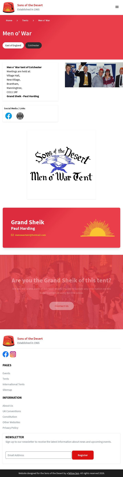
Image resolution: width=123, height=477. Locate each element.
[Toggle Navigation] (117, 8)
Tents (25, 20)
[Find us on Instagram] (13, 354)
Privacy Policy (10, 427)
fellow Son (73, 473)
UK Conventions (12, 411)
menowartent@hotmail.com (30, 235)
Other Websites (11, 422)
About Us (8, 405)
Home (9, 20)
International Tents (14, 384)
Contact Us (61, 306)
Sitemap (7, 389)
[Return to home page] (24, 7)
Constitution (10, 416)
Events (6, 373)
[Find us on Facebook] (6, 354)
